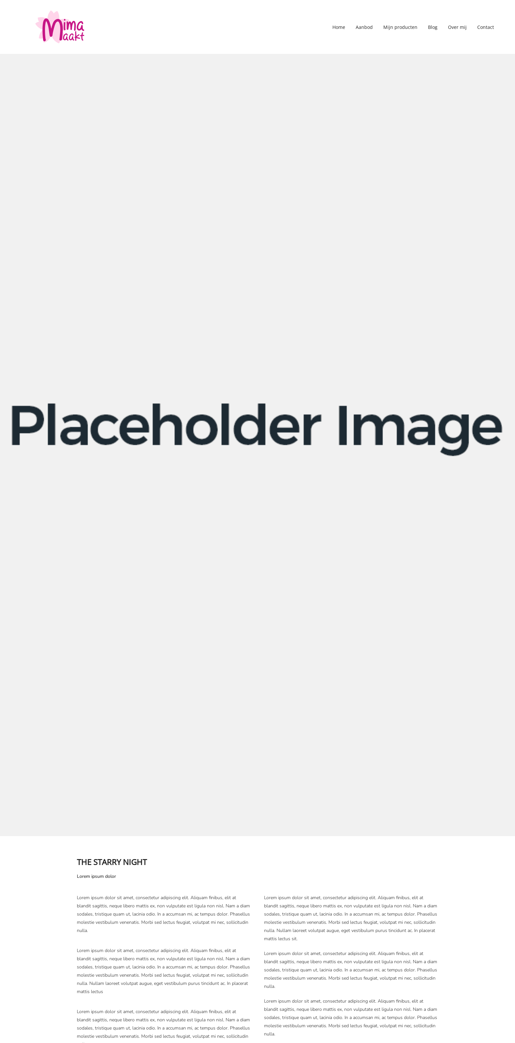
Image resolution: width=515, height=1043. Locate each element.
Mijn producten (400, 27)
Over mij (457, 27)
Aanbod (364, 27)
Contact (485, 27)
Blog (432, 27)
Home (338, 27)
